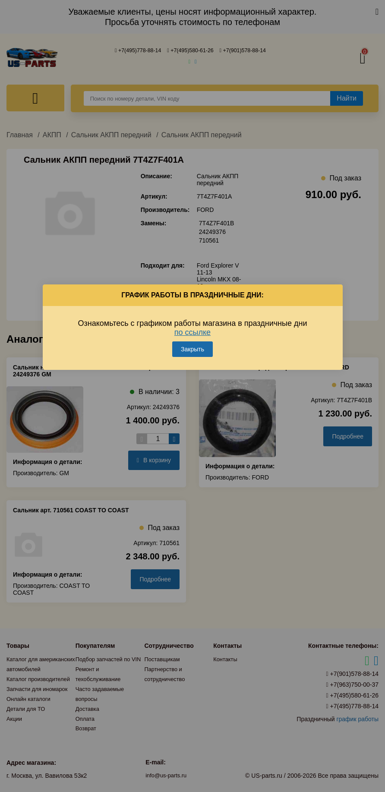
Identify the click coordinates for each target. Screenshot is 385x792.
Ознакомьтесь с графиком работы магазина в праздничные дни (192, 321)
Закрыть (192, 342)
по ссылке (192, 325)
